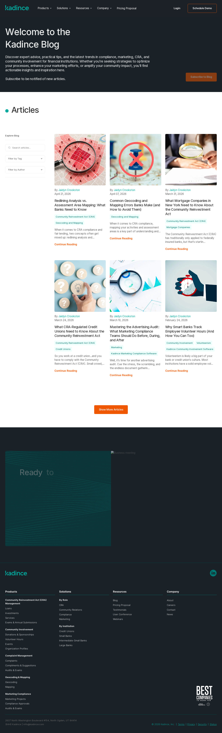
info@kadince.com (33, 724)
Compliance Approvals (17, 703)
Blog (115, 600)
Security (202, 724)
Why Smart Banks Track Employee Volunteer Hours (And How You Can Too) (189, 331)
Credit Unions (63, 349)
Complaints (11, 660)
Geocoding (11, 682)
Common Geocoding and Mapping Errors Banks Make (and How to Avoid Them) (135, 205)
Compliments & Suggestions (20, 665)
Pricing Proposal (126, 8)
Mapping (10, 686)
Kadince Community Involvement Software (189, 349)
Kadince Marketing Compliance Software (134, 353)
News (170, 614)
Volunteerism (204, 342)
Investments (12, 613)
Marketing (116, 347)
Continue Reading (65, 244)
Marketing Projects (15, 699)
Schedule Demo (202, 8)
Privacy (191, 724)
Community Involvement (179, 342)
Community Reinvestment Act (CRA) (75, 216)
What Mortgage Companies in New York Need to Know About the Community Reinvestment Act (189, 207)
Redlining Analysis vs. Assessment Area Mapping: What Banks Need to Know (79, 205)
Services (10, 617)
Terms (181, 724)
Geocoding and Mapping (69, 222)
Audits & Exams (13, 670)
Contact (171, 609)
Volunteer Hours (14, 639)
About (170, 600)
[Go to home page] (17, 7)
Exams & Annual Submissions (21, 622)
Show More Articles (111, 409)
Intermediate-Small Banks (73, 640)
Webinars (118, 619)
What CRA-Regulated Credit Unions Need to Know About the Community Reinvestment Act (79, 331)
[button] (44, 8)
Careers (171, 605)
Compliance (65, 614)
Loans (8, 608)
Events (9, 644)
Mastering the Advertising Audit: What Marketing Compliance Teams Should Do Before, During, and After (135, 333)
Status (213, 724)
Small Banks (65, 636)
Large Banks (65, 645)
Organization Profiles (16, 648)
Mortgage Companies (178, 227)
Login (177, 8)
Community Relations (70, 609)
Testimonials (119, 609)
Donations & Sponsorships (19, 634)
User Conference (122, 614)
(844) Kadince (13, 724)
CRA (61, 605)
